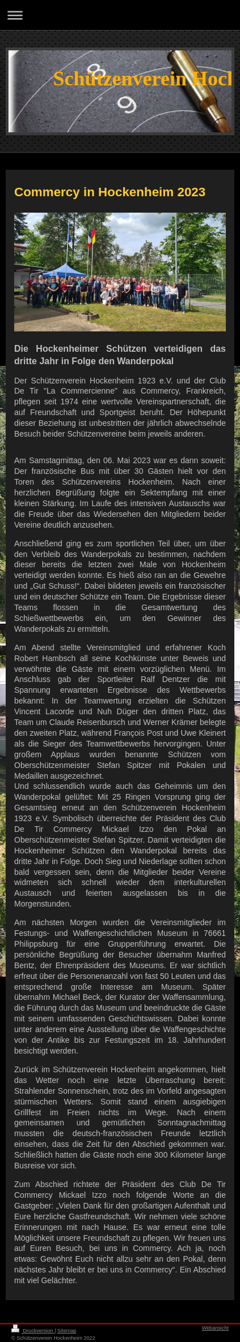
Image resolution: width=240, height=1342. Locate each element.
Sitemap (66, 1331)
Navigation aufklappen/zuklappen (120, 15)
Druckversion (32, 1331)
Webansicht (215, 1328)
